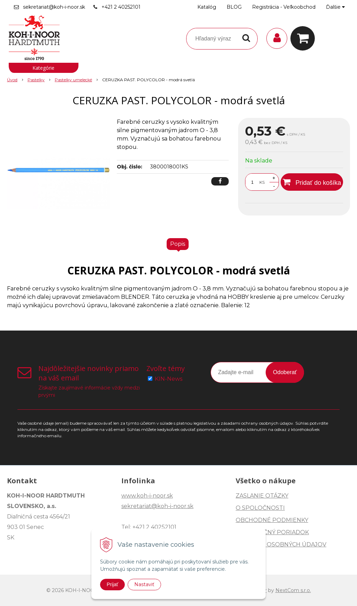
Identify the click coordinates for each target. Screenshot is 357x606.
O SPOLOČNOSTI (260, 508)
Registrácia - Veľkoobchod (284, 7)
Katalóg (206, 7)
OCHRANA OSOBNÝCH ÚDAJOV (281, 544)
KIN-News (168, 379)
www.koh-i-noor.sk (147, 495)
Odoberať (285, 372)
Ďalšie (335, 7)
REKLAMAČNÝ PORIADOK (272, 532)
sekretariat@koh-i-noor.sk (54, 7)
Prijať (112, 584)
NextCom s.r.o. (293, 590)
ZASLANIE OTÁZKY (262, 495)
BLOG (234, 7)
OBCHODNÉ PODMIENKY (272, 520)
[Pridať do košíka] (312, 182)
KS (262, 182)
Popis (177, 244)
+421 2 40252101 (120, 7)
